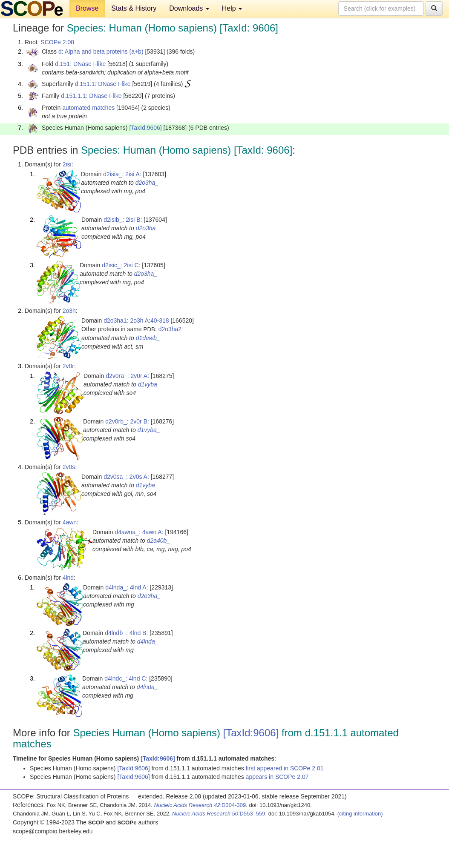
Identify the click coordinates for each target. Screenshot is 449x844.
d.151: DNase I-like (80, 63)
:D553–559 (218, 813)
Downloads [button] (189, 8)
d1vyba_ (149, 384)
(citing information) (360, 813)
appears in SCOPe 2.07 (277, 776)
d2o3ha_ (147, 182)
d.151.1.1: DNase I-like (91, 95)
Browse (87, 8)
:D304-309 (200, 805)
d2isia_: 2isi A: (122, 174)
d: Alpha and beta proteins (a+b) (101, 51)
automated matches (88, 107)
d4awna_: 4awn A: (139, 532)
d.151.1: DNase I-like (103, 83)
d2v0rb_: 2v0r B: (127, 421)
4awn (70, 522)
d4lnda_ (147, 641)
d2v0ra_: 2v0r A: (127, 375)
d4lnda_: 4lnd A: (126, 587)
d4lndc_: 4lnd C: (125, 678)
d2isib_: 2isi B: (123, 219)
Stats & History (133, 8)
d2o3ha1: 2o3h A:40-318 (136, 320)
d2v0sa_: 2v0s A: (126, 476)
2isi (67, 164)
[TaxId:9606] (145, 127)
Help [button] (232, 8)
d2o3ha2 (170, 329)
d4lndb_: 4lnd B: (126, 632)
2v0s (69, 466)
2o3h (69, 310)
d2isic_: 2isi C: (121, 265)
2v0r (68, 366)
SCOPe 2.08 (57, 42)
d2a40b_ (158, 540)
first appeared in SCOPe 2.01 (285, 768)
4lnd (68, 577)
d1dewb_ (148, 338)
